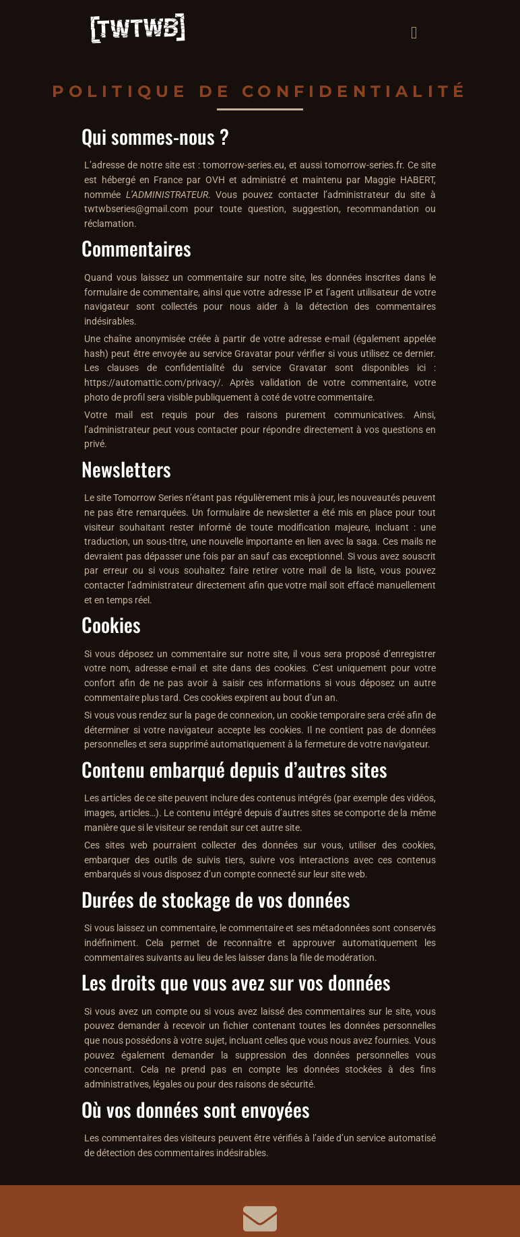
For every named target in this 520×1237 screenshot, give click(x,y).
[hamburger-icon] (414, 31)
